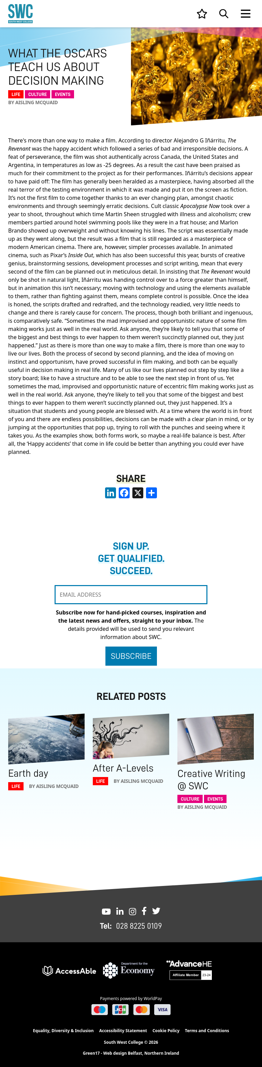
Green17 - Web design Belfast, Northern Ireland (131, 1053)
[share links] (151, 492)
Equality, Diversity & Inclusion (63, 1031)
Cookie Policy (165, 1031)
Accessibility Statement (123, 1031)
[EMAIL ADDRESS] (131, 594)
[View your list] (202, 13)
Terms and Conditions (207, 1031)
